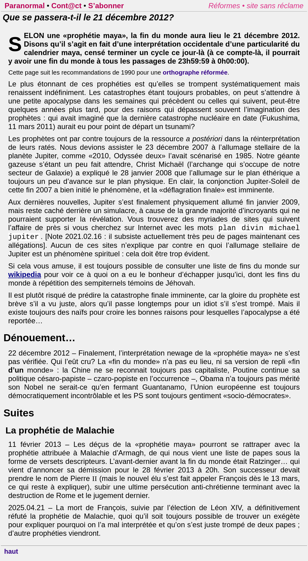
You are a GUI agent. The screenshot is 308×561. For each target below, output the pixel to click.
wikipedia (24, 277)
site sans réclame (275, 6)
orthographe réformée (195, 72)
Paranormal (25, 6)
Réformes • (227, 6)
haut (11, 554)
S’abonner (106, 6)
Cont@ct (66, 6)
